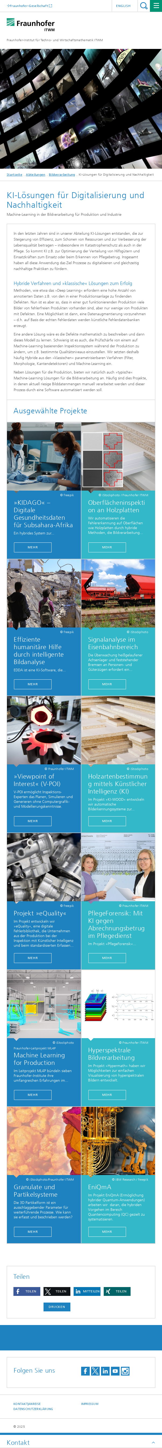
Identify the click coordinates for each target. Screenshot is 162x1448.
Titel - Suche (144, 5)
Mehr (107, 547)
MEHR (33, 547)
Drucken (57, 1307)
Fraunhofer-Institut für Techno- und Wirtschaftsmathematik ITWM (55, 40)
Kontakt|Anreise (27, 1404)
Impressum (89, 1404)
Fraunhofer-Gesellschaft (29, 5)
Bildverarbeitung (62, 174)
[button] (26, 1291)
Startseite (14, 174)
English (123, 6)
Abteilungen (35, 174)
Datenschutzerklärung (33, 1409)
